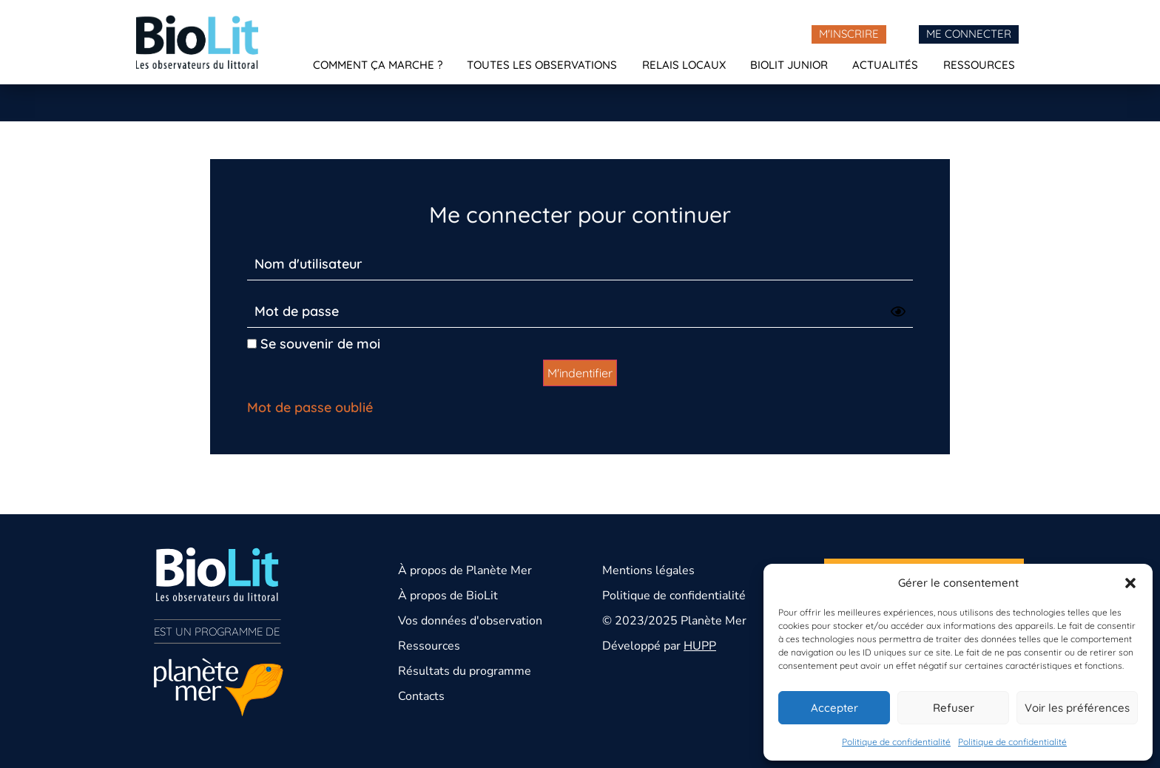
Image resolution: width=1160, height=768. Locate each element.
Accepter (834, 708)
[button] (1130, 583)
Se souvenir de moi (313, 343)
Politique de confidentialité (896, 741)
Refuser (953, 708)
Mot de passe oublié (310, 407)
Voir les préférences (1077, 708)
